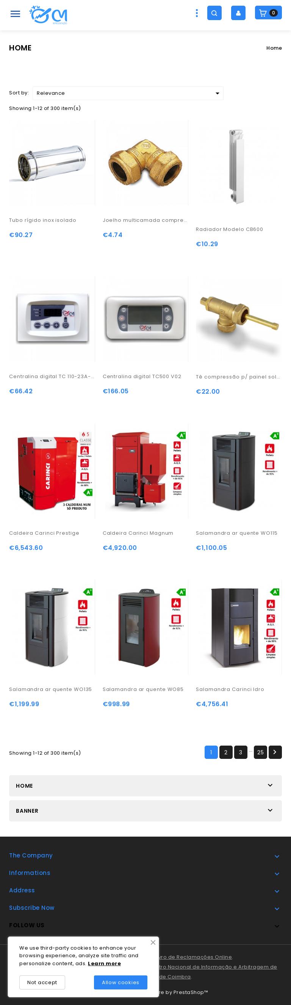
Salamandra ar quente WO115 (236, 533)
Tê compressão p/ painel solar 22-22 (239, 376)
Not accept (42, 982)
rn (102, 963)
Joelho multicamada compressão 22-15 (146, 220)
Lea (93, 963)
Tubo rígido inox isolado (43, 220)
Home (24, 786)
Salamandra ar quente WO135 (50, 689)
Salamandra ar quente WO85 (143, 689)
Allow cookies (120, 982)
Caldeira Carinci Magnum (138, 533)
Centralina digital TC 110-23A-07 (52, 376)
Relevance (129, 93)
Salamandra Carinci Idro (230, 689)
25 (260, 752)
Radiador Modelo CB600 (229, 229)
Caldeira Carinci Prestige (44, 533)
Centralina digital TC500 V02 (142, 376)
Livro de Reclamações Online (193, 957)
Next (274, 752)
